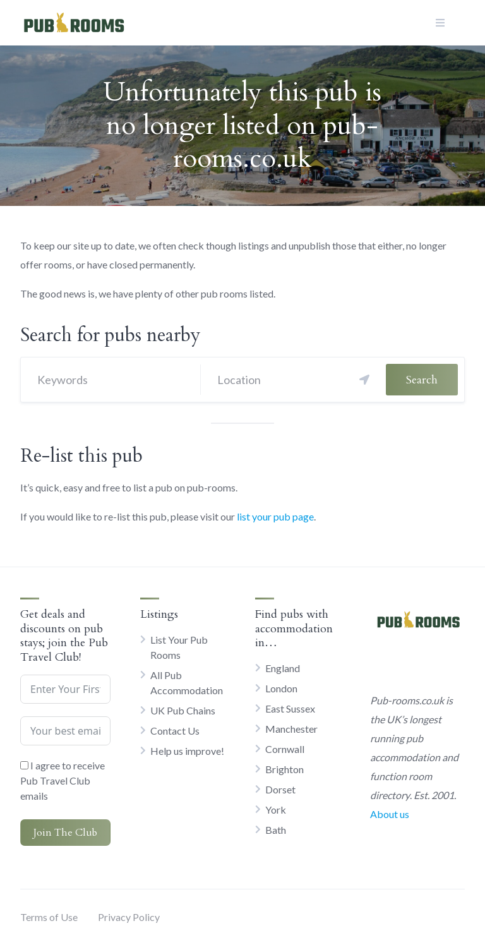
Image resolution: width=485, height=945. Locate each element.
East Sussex (290, 708)
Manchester (291, 729)
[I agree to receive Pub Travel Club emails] (24, 765)
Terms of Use (49, 917)
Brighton (284, 769)
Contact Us (175, 731)
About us (389, 814)
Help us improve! (187, 751)
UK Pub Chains (182, 710)
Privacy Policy (129, 917)
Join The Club (65, 833)
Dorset (280, 789)
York (275, 810)
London (281, 688)
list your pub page (275, 516)
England (282, 668)
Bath (275, 830)
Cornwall (284, 749)
